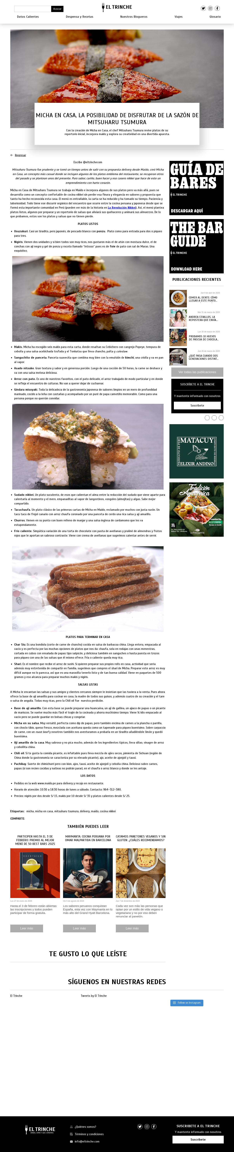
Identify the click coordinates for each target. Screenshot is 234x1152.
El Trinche (16, 996)
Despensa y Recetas (79, 17)
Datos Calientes (28, 17)
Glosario (215, 17)
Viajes (179, 17)
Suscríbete (198, 1139)
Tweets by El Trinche (94, 996)
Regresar (18, 155)
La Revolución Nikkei (122, 207)
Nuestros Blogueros (133, 17)
